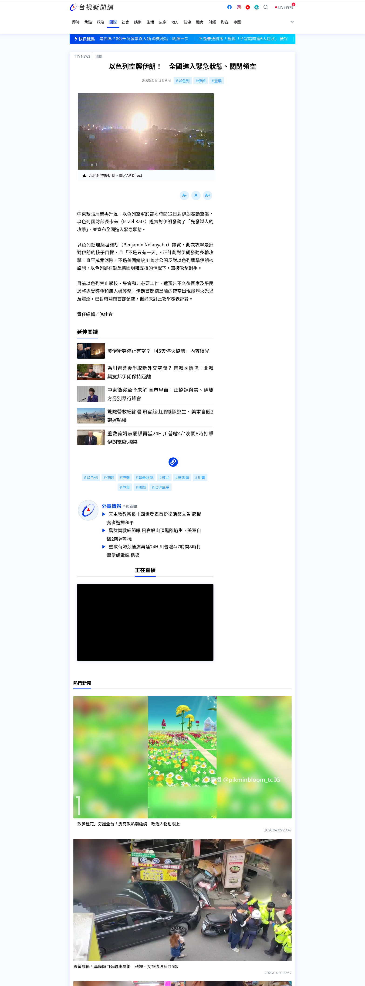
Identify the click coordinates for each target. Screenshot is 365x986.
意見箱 (123, 930)
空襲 (218, 70)
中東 (126, 478)
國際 (99, 45)
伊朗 (202, 70)
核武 (165, 468)
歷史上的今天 (129, 943)
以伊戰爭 (161, 478)
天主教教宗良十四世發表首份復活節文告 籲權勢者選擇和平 (166, 509)
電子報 (172, 937)
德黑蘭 (183, 468)
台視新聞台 (230, 889)
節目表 (75, 937)
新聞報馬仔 (127, 937)
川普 (201, 468)
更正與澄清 (127, 923)
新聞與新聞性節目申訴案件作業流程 (196, 930)
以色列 (184, 70)
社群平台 (77, 943)
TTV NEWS (82, 45)
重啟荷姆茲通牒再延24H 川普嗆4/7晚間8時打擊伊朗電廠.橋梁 (166, 540)
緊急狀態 (145, 468)
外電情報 (124, 496)
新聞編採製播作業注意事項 (189, 923)
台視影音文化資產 (84, 923)
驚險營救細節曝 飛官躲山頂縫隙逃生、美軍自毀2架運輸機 (166, 524)
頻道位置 (77, 930)
